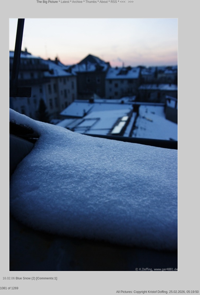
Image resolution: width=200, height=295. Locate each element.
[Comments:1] (46, 278)
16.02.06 (9, 278)
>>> (131, 2)
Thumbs (91, 2)
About (103, 2)
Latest (65, 2)
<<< (123, 2)
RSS (114, 2)
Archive (77, 2)
